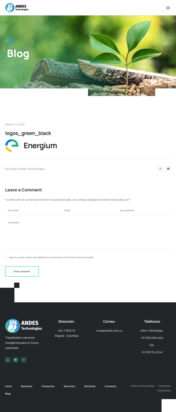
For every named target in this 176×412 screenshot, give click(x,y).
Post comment (22, 271)
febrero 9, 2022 (15, 124)
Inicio (8, 386)
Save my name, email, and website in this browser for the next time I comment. (51, 257)
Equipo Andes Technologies (27, 169)
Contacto (110, 386)
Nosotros (26, 386)
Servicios (69, 386)
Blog (8, 393)
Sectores (89, 386)
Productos (48, 386)
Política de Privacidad (142, 385)
